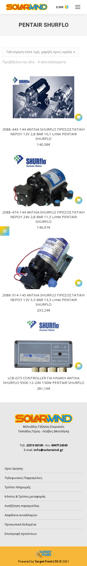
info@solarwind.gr (48, 450)
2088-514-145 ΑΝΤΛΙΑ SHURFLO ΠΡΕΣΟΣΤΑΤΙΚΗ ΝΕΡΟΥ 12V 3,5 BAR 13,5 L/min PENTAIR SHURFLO (43, 300)
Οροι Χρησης (14, 468)
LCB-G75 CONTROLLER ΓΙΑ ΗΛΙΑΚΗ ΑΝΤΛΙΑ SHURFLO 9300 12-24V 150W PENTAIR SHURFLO (43, 380)
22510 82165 (34, 445)
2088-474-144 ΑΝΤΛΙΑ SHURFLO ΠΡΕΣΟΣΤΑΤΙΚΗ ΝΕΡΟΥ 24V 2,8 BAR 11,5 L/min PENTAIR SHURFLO (43, 217)
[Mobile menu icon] (77, 7)
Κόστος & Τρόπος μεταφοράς (25, 496)
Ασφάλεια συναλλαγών (21, 515)
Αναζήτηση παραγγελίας (22, 506)
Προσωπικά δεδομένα (20, 524)
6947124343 (59, 445)
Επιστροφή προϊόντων (21, 534)
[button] (78, 117)
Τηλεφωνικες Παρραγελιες (23, 478)
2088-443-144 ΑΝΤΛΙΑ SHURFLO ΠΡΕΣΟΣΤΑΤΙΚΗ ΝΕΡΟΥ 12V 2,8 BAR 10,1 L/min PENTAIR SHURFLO (43, 134)
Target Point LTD (46, 561)
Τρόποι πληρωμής (18, 487)
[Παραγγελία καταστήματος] (40, 52)
